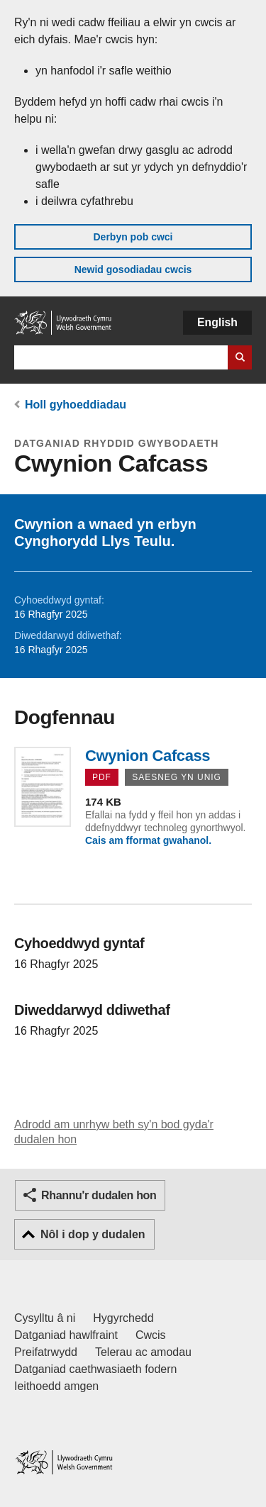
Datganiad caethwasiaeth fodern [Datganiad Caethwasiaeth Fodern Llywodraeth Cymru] (95, 1369)
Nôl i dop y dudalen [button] (92, 1234)
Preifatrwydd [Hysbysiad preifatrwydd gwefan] (45, 1352)
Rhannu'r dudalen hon (98, 1195)
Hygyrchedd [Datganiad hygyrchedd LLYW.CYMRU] (123, 1318)
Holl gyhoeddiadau (75, 405)
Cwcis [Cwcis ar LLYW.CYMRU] (150, 1335)
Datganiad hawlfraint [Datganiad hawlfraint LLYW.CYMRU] (66, 1335)
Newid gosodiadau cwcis (133, 269)
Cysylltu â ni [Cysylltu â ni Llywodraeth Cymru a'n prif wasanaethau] (44, 1318)
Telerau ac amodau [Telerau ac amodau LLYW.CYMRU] (143, 1352)
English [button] (217, 322)
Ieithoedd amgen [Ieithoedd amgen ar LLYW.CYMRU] (56, 1386)
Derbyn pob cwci (132, 237)
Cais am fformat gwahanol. (148, 840)
